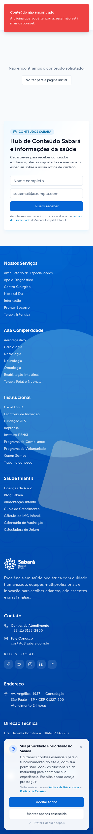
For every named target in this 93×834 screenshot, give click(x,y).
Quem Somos (15, 456)
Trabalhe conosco (18, 462)
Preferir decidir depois (46, 823)
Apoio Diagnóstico (18, 280)
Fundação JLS (15, 421)
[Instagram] (30, 664)
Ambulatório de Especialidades (28, 273)
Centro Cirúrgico (17, 287)
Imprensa (11, 428)
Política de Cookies (33, 791)
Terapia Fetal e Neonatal (23, 381)
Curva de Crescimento (22, 509)
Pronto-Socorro (17, 307)
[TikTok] (52, 664)
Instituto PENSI (16, 435)
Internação (12, 301)
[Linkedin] (41, 664)
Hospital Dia (13, 294)
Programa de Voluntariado (25, 449)
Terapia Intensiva (17, 314)
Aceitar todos (46, 802)
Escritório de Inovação (22, 414)
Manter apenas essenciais (46, 814)
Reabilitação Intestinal (21, 375)
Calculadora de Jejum (21, 530)
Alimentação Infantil (20, 502)
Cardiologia (13, 347)
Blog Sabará (13, 495)
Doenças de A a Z (18, 488)
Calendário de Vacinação (23, 523)
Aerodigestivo (15, 340)
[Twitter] (19, 664)
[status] (46, 18)
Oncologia (12, 368)
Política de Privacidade (63, 787)
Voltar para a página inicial (46, 80)
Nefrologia (12, 354)
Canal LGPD (13, 407)
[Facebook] (8, 664)
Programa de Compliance (24, 442)
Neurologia (13, 361)
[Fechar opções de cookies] (81, 747)
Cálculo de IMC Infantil (22, 516)
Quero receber (47, 206)
